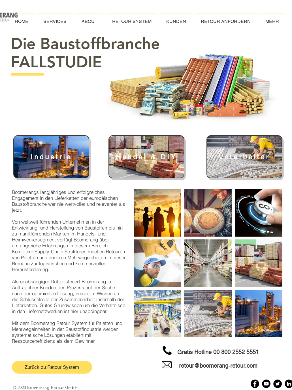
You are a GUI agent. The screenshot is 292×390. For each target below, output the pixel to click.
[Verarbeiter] (244, 156)
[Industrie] (51, 156)
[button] (272, 19)
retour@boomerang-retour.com (218, 365)
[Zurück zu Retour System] (52, 367)
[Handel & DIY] (146, 156)
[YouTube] (266, 384)
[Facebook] (255, 384)
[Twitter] (277, 384)
